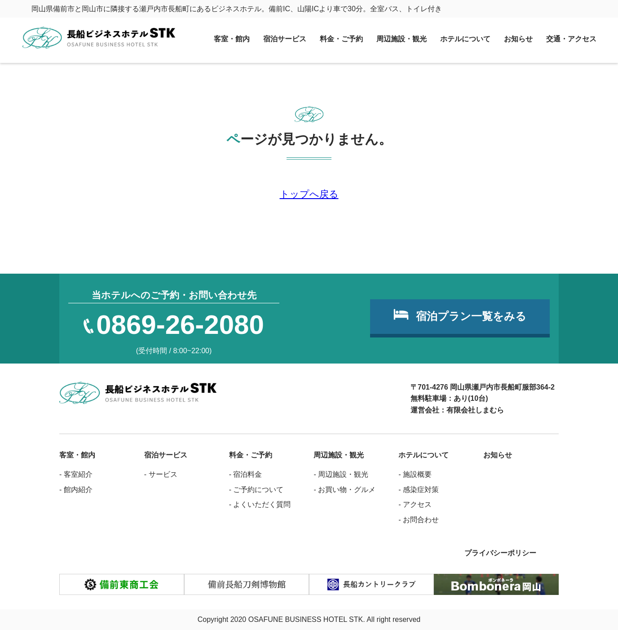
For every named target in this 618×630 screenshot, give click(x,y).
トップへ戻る (309, 194)
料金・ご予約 (341, 39)
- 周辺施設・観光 (340, 474)
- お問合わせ (418, 520)
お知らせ (518, 39)
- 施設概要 (415, 474)
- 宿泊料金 (245, 474)
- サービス (160, 474)
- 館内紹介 (76, 489)
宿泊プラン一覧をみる (471, 316)
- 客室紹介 (76, 474)
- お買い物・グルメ (344, 489)
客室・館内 (232, 39)
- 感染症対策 (418, 489)
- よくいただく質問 (260, 504)
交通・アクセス (571, 39)
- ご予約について (256, 489)
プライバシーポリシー (500, 553)
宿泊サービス (284, 39)
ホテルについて (465, 39)
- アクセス (415, 504)
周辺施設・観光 (401, 39)
